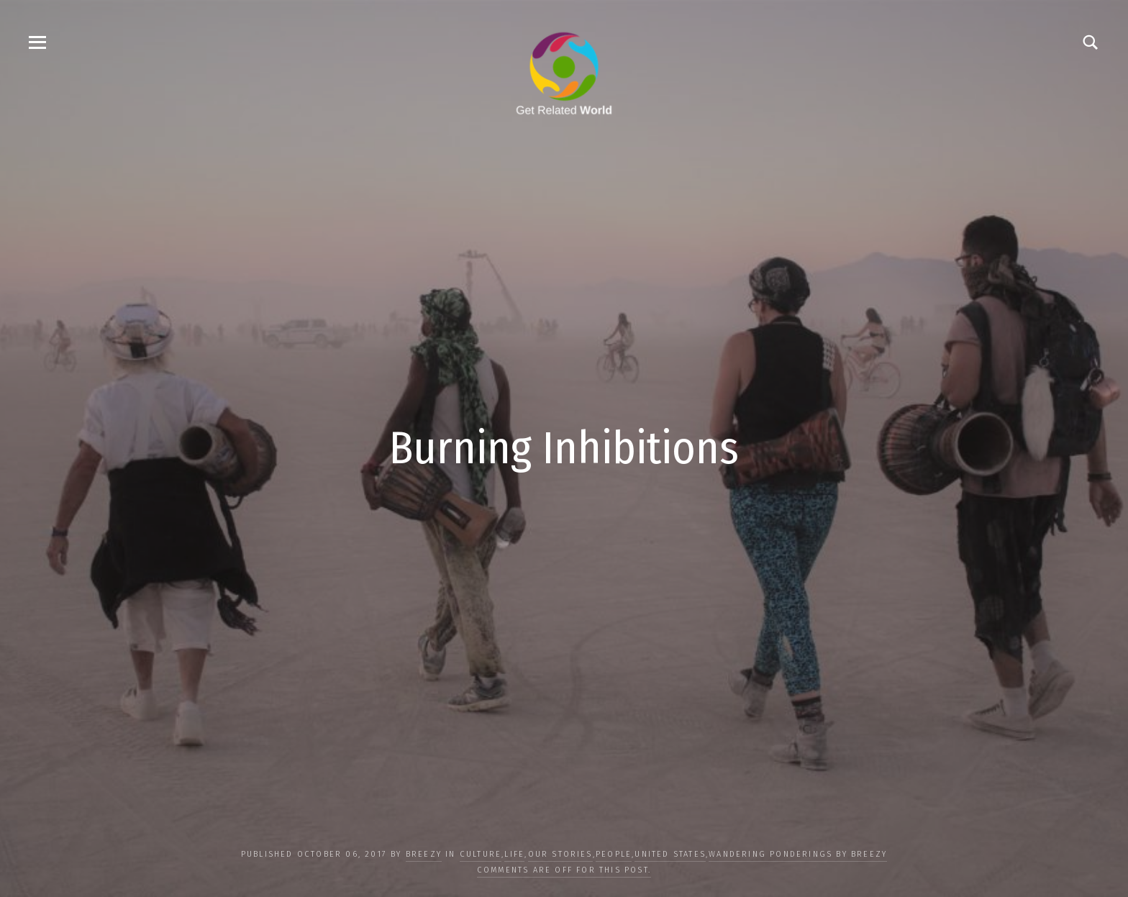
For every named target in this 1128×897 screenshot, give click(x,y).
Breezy (424, 854)
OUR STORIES (560, 854)
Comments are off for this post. (564, 870)
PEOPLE (614, 854)
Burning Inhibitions (564, 448)
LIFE (514, 854)
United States (670, 854)
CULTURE (480, 854)
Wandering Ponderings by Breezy (798, 854)
